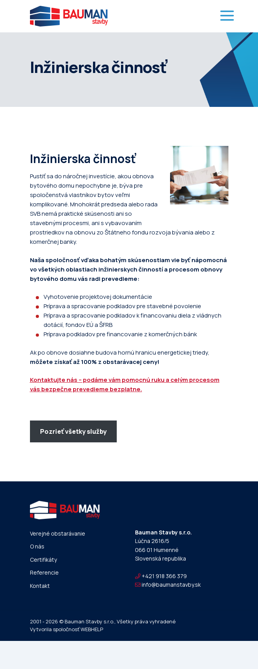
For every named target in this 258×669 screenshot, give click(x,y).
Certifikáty (43, 559)
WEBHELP (92, 629)
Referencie (44, 572)
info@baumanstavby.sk (168, 584)
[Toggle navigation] (227, 16)
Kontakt (40, 585)
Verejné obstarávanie (57, 533)
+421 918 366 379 (161, 576)
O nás (37, 546)
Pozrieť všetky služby (73, 431)
